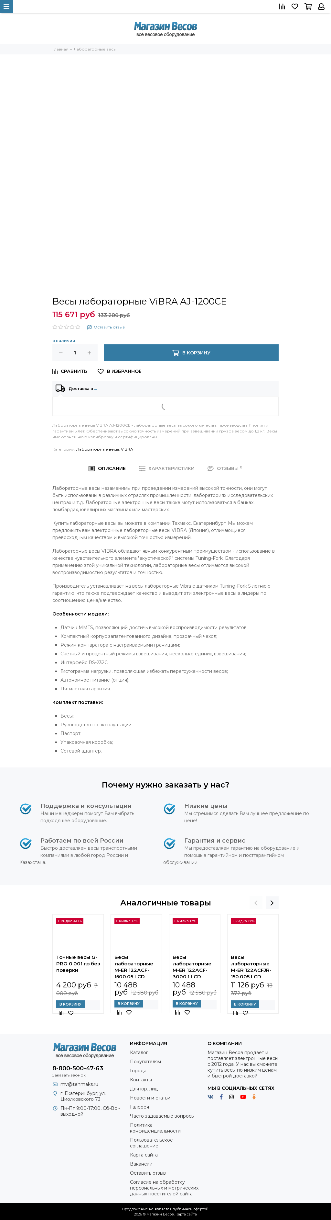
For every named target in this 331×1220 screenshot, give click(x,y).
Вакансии (141, 1164)
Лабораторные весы (97, 449)
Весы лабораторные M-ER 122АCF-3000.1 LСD (192, 967)
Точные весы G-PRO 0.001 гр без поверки (78, 963)
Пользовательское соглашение (151, 1143)
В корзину (70, 1004)
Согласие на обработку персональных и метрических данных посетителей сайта (164, 1188)
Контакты (141, 1080)
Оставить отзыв (148, 1173)
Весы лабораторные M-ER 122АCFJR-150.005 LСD (251, 967)
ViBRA (127, 449)
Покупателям (145, 1062)
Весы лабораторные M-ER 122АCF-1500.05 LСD (133, 967)
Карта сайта (144, 1155)
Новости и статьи (150, 1098)
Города (138, 1071)
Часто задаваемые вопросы (162, 1116)
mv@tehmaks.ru (79, 1084)
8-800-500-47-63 (77, 1068)
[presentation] (256, 902)
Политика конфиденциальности (155, 1128)
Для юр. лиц (144, 1089)
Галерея (139, 1107)
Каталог (139, 1052)
